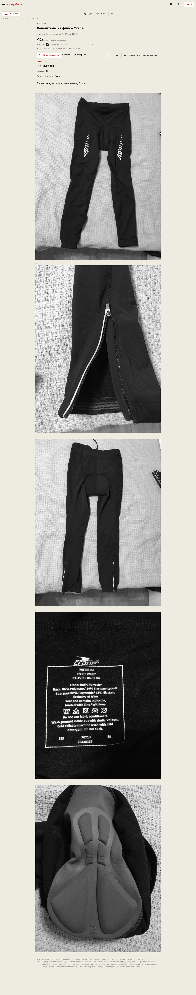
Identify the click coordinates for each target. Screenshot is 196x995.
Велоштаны (41, 23)
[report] (140, 55)
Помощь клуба (142, 964)
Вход (189, 4)
